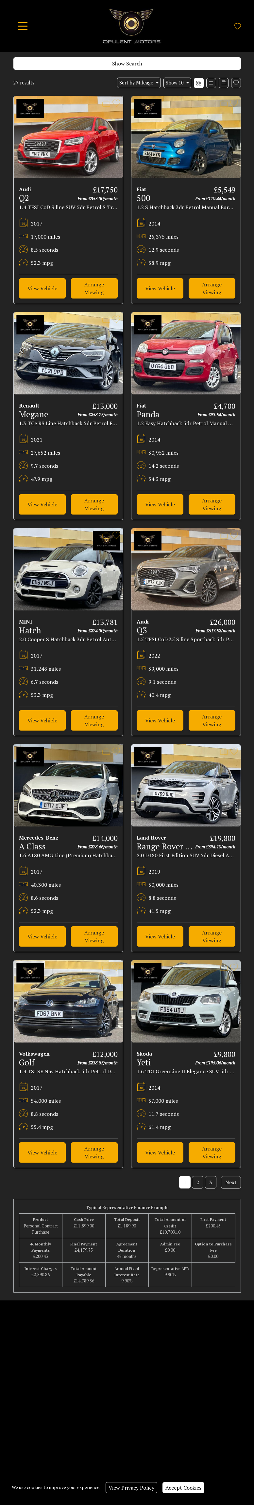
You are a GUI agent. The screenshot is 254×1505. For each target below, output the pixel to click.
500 (143, 197)
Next (231, 1182)
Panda (148, 414)
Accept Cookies (183, 1487)
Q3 (142, 630)
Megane (33, 414)
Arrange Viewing (94, 288)
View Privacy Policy (131, 1487)
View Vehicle (42, 288)
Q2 (24, 197)
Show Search (127, 63)
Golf (27, 1062)
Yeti (144, 1062)
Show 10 (175, 83)
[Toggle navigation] (22, 26)
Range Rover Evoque (174, 846)
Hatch (30, 630)
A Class (32, 846)
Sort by (137, 83)
